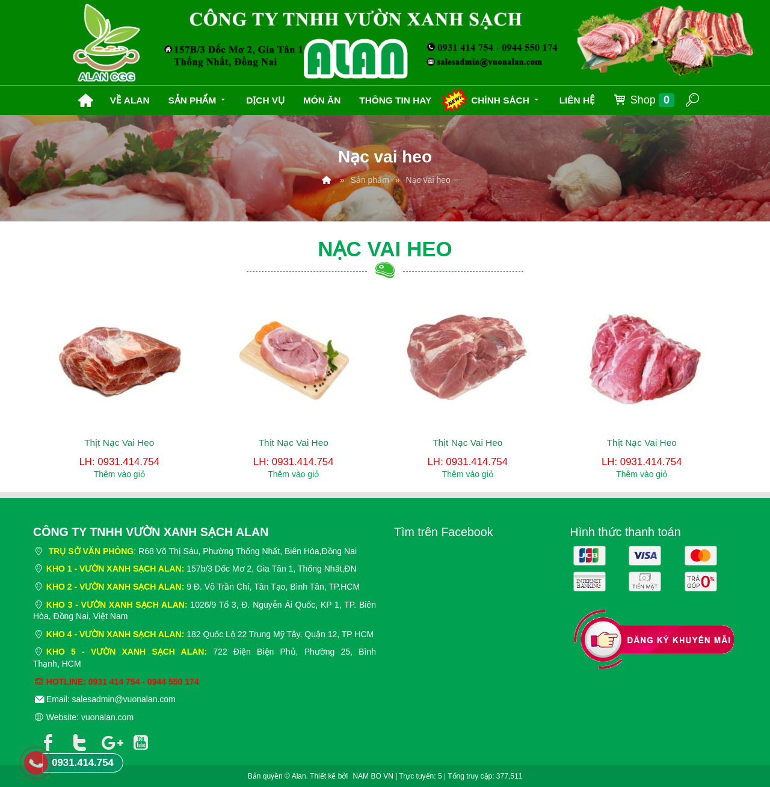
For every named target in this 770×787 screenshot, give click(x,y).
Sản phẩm (197, 99)
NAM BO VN (373, 776)
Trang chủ (85, 100)
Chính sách (506, 99)
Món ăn (321, 100)
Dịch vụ (265, 100)
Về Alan (130, 100)
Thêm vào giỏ (119, 474)
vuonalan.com (107, 717)
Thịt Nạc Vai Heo (119, 442)
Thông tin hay (395, 100)
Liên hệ (577, 100)
